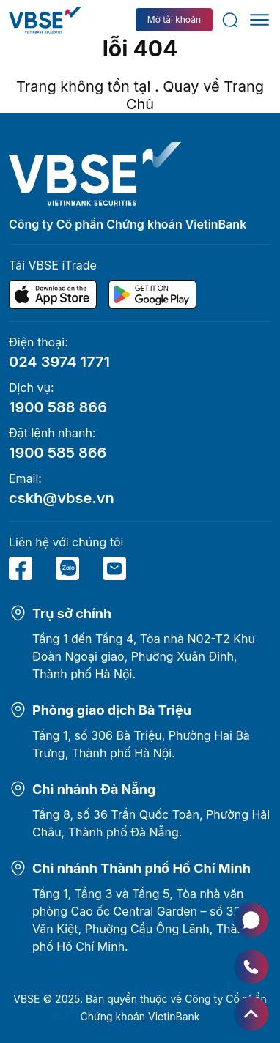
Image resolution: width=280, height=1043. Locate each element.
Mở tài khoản (174, 19)
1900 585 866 (57, 452)
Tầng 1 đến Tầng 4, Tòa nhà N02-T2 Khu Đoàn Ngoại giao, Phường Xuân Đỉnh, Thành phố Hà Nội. (143, 656)
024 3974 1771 (59, 362)
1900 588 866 (58, 407)
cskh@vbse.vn (61, 498)
